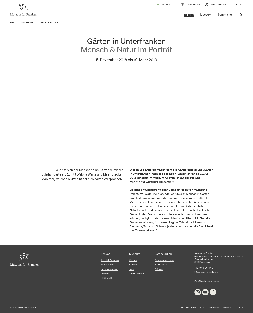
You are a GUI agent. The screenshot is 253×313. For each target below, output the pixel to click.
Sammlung (225, 14)
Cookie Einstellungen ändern (192, 307)
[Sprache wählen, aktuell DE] (239, 4)
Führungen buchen (109, 269)
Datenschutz (229, 307)
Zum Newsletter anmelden (206, 281)
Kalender (105, 273)
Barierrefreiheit (108, 264)
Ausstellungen (27, 22)
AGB (240, 307)
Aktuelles (133, 264)
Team (131, 269)
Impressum (214, 307)
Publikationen (161, 264)
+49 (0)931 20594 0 (203, 267)
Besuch (189, 14)
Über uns (133, 260)
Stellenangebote (136, 273)
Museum (206, 14)
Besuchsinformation (110, 260)
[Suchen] (241, 14)
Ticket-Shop (106, 277)
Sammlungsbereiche (164, 260)
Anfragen (159, 269)
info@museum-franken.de (206, 272)
